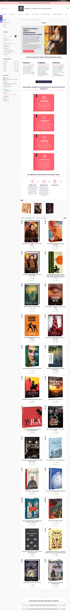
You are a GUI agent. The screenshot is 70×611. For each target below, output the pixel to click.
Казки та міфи (23, 601)
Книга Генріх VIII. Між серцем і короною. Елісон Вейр (32, 236)
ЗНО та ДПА (55, 597)
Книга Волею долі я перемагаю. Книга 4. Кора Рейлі (55, 299)
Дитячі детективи (24, 597)
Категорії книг (6, 22)
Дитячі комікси (23, 602)
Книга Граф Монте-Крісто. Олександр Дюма (55, 391)
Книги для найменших (25, 598)
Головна (4, 14)
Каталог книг (12, 14)
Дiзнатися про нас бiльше (44, 81)
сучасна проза (33, 105)
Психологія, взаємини (41, 596)
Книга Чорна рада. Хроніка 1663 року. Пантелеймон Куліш (32, 391)
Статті (4, 26)
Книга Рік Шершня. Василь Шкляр (32, 267)
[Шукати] (2, 9)
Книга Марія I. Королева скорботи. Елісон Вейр (32, 205)
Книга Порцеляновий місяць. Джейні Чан (55, 452)
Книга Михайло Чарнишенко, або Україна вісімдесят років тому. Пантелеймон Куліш (55, 513)
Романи (5, 596)
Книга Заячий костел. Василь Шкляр (32, 543)
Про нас (20, 14)
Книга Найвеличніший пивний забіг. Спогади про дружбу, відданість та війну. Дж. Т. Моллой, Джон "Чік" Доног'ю (55, 236)
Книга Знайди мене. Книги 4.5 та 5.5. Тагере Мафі (55, 268)
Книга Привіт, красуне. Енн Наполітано (32, 329)
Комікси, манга (7, 602)
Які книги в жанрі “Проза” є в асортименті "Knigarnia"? (43, 566)
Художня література (33, 19)
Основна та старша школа (58, 598)
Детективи (6, 598)
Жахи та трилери (7, 601)
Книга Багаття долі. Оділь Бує (55, 360)
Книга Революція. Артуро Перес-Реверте (32, 360)
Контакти (27, 14)
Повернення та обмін (58, 14)
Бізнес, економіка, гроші (42, 597)
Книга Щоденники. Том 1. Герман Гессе (55, 421)
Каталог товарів (25, 19)
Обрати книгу (28, 51)
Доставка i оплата (44, 582)
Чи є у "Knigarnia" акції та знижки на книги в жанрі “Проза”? (43, 573)
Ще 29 (5, 54)
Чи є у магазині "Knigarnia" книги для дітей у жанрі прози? (43, 570)
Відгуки (5, 24)
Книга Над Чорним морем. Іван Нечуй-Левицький (55, 330)
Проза (5, 597)
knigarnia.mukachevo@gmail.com (9, 94)
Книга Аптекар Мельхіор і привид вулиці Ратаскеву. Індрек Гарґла (32, 482)
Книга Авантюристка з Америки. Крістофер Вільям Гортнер (32, 422)
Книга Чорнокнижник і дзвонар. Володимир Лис (55, 544)
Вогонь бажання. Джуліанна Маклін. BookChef (55, 205)
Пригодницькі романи (25, 596)
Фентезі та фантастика (8, 600)
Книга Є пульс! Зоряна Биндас (55, 481)
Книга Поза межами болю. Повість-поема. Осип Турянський (32, 513)
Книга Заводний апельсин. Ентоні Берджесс (32, 299)
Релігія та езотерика (8, 604)
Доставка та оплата (45, 14)
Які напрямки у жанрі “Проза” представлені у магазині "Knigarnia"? (43, 577)
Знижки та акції (35, 14)
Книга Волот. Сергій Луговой (32, 452)
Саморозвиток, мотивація (42, 598)
